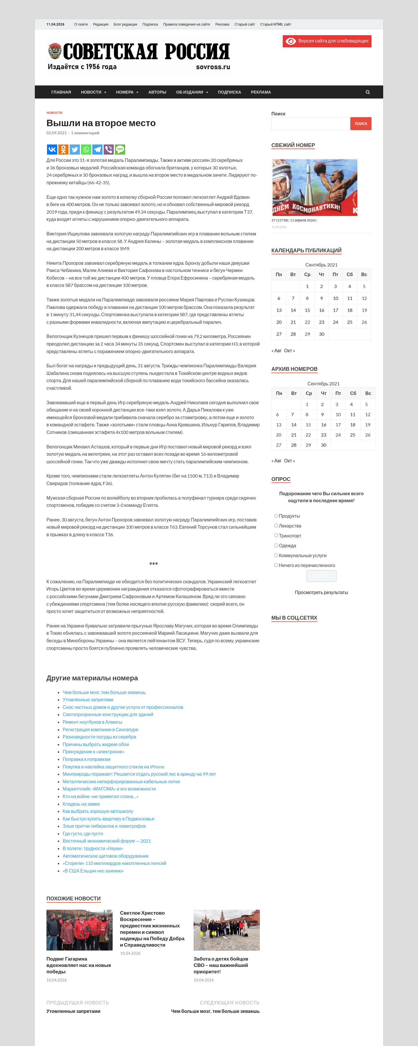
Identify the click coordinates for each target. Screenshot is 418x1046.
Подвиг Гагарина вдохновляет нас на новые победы (78, 965)
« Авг (276, 350)
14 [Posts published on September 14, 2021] (293, 424)
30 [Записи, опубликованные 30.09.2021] (321, 334)
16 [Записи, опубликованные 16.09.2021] (321, 310)
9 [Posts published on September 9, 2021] (322, 414)
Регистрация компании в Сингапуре (100, 729)
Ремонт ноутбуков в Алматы (92, 722)
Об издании (189, 92)
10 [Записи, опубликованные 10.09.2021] (335, 298)
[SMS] (120, 149)
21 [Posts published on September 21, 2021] (293, 434)
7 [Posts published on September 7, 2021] (292, 414)
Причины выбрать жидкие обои (96, 744)
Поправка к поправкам (86, 759)
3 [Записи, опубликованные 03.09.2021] (335, 286)
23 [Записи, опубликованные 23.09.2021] (321, 322)
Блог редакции (125, 24)
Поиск (278, 113)
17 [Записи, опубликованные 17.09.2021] (335, 310)
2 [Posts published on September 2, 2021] (322, 404)
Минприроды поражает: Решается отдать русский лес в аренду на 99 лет (139, 774)
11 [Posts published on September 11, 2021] (352, 414)
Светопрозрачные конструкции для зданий (108, 714)
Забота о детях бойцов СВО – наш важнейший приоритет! (221, 965)
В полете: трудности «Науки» (93, 848)
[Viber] (109, 149)
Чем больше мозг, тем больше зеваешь (104, 692)
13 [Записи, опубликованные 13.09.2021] (279, 310)
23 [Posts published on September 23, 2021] (323, 434)
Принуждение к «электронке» (93, 751)
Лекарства (290, 525)
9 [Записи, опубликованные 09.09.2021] (321, 298)
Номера (125, 92)
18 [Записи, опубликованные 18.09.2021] (349, 310)
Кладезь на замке (81, 804)
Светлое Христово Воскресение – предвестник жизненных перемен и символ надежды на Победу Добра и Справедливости (152, 929)
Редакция (101, 24)
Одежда (287, 545)
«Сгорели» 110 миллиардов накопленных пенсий (114, 863)
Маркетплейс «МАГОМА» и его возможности (109, 788)
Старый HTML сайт (275, 24)
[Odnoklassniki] (63, 149)
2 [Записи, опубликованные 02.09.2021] (321, 286)
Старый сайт (245, 24)
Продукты (289, 515)
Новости (91, 92)
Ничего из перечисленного (307, 565)
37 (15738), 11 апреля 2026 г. (294, 220)
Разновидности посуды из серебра (99, 736)
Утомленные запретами (88, 699)
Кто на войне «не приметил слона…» (100, 796)
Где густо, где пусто (83, 833)
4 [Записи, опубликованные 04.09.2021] (349, 286)
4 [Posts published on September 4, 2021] (351, 404)
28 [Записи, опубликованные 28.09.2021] (293, 334)
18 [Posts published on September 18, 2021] (352, 424)
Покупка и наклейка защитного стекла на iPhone (113, 766)
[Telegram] (97, 149)
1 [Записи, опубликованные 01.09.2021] (307, 286)
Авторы (157, 92)
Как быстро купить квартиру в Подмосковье (108, 818)
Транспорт (290, 535)
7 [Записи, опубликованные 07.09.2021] (293, 298)
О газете (81, 24)
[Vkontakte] (52, 149)
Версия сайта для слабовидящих (327, 40)
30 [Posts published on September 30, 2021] (323, 445)
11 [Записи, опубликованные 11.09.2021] (349, 298)
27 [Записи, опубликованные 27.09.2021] (279, 334)
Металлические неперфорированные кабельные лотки (121, 781)
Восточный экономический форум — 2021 (107, 840)
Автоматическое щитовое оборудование (106, 856)
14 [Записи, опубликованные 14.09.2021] (293, 310)
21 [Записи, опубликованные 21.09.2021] (293, 322)
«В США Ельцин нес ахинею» (93, 870)
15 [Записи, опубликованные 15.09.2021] (307, 310)
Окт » (289, 350)
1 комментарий (85, 132)
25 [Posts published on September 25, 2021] (352, 434)
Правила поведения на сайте (186, 24)
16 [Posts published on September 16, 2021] (323, 424)
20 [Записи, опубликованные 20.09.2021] (279, 322)
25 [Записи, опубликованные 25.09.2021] (349, 322)
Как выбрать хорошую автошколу (98, 811)
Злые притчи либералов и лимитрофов (104, 826)
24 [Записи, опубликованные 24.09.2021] (335, 322)
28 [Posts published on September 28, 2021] (293, 445)
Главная (61, 92)
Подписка (150, 24)
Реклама (222, 24)
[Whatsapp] (86, 149)
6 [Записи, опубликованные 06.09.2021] (279, 298)
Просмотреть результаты (321, 592)
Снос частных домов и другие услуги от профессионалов (123, 707)
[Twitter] (75, 149)
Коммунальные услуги (303, 555)
